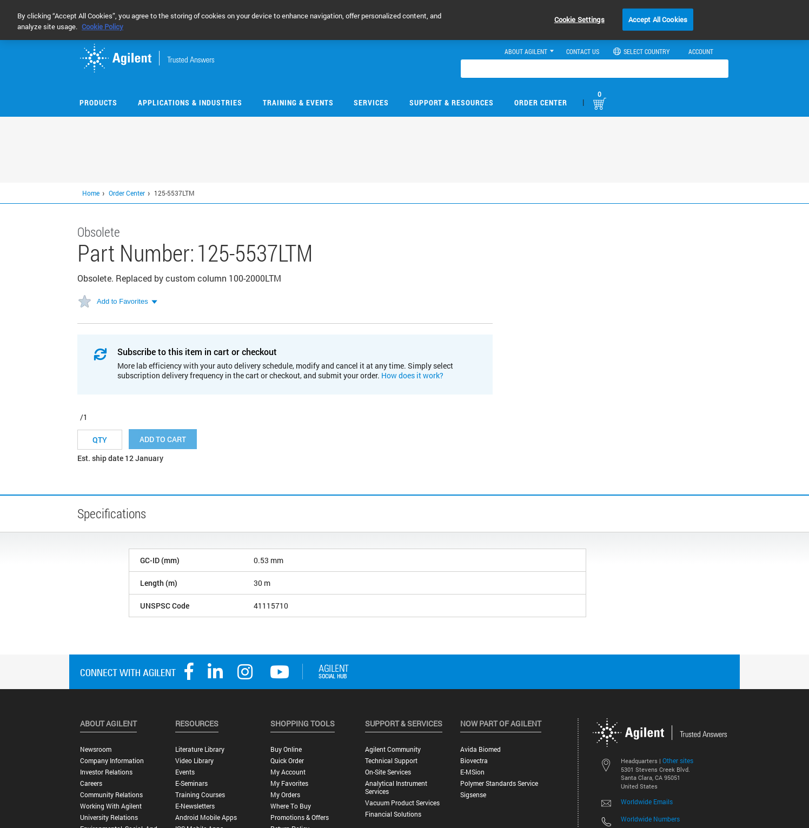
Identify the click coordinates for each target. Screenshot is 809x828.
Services (371, 102)
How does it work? (412, 375)
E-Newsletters (195, 806)
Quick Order (287, 761)
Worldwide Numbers (650, 818)
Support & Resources (451, 102)
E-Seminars (191, 783)
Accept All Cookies (657, 19)
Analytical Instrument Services (396, 787)
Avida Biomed (480, 749)
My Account (288, 772)
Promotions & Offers (299, 817)
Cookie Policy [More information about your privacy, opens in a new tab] (102, 26)
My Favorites (289, 783)
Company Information (112, 761)
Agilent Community (393, 749)
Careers (91, 783)
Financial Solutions (393, 814)
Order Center (540, 102)
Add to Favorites (122, 301)
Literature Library (199, 749)
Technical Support (391, 761)
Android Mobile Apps (206, 817)
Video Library (194, 761)
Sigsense (473, 795)
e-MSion (472, 772)
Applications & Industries (190, 102)
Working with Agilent (111, 806)
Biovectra (474, 761)
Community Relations (111, 795)
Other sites (677, 760)
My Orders (285, 795)
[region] (404, 20)
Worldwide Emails (647, 801)
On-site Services (388, 772)
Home (91, 193)
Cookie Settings (579, 19)
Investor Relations (106, 772)
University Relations (109, 817)
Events (185, 772)
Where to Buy (290, 806)
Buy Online (286, 749)
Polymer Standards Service (499, 783)
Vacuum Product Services (402, 803)
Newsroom (95, 749)
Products (98, 102)
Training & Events (298, 102)
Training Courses (200, 795)
